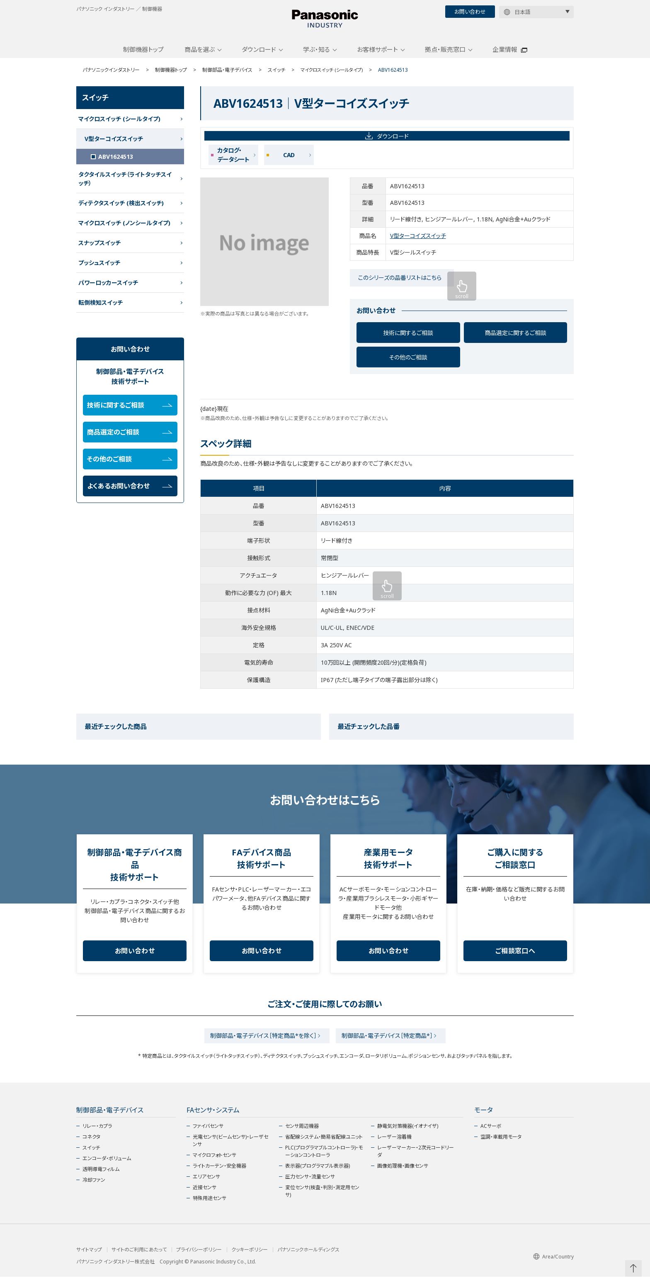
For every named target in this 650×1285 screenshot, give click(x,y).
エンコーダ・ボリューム (106, 1166)
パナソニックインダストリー (111, 75)
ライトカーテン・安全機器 (219, 1174)
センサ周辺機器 (302, 1134)
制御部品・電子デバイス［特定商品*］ (389, 1043)
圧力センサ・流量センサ (310, 1184)
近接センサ (204, 1195)
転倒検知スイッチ (100, 308)
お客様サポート (377, 55)
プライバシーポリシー (199, 1258)
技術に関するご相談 (408, 339)
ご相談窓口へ (515, 956)
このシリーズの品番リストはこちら (399, 284)
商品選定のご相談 (129, 437)
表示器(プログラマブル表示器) (317, 1174)
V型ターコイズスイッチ (418, 242)
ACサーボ (491, 1134)
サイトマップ (89, 1258)
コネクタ (91, 1145)
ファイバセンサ (208, 1134)
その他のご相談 (408, 363)
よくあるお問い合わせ (129, 491)
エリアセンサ (206, 1184)
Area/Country (553, 1264)
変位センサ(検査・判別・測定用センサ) (322, 1199)
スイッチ (276, 75)
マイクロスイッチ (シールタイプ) (334, 75)
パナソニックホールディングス (308, 1258)
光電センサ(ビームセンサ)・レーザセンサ (230, 1149)
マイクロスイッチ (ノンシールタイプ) (124, 229)
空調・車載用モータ (500, 1145)
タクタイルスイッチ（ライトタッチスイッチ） (125, 184)
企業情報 (504, 55)
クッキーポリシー (249, 1258)
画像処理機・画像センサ (402, 1174)
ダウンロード (259, 55)
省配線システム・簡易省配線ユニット (324, 1145)
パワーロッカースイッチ (108, 288)
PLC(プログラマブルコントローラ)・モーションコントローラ (324, 1159)
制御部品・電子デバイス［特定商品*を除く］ (261, 1043)
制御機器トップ (143, 55)
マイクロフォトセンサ (214, 1163)
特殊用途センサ (209, 1206)
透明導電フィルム (100, 1177)
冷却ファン (93, 1188)
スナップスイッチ (99, 249)
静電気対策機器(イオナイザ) (407, 1134)
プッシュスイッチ (99, 268)
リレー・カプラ (97, 1134)
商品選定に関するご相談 (515, 339)
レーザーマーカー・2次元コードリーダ (415, 1159)
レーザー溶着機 (394, 1145)
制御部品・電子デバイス (227, 75)
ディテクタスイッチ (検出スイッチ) (121, 209)
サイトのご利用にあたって (139, 1258)
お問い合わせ (470, 11)
